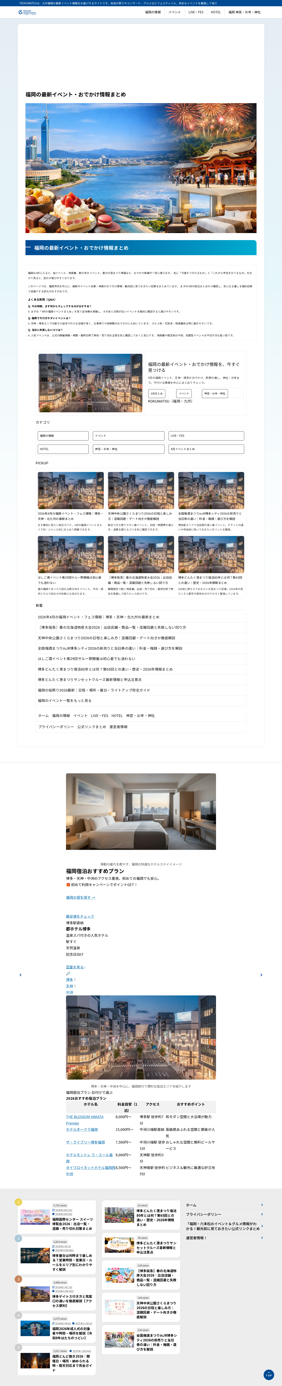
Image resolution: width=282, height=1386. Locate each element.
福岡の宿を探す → (80, 897)
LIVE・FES (196, 12)
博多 (69, 979)
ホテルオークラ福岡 (82, 1129)
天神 (69, 985)
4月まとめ (157, 393)
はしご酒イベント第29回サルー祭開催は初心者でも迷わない (86, 659)
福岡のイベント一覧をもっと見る (65, 701)
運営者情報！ (196, 1242)
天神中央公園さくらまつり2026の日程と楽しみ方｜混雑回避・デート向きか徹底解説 (106, 638)
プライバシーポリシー (56, 727)
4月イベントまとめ (183, 449)
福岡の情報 (153, 12)
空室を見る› (75, 966)
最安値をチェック (80, 916)
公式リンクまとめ (91, 727)
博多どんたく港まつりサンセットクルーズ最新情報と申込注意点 (90, 680)
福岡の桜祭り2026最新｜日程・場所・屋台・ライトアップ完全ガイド (94, 690)
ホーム (43, 716)
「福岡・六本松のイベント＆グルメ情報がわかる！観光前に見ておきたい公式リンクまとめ (221, 1228)
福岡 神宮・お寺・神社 (245, 12)
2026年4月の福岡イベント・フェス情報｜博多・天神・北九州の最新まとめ (99, 617)
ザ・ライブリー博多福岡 (85, 1142)
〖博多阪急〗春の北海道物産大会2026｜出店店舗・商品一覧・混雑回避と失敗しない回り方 (112, 627)
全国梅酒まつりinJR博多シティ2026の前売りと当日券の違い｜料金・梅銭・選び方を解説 (110, 648)
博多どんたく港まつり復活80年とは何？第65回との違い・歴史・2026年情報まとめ (105, 669)
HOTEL (216, 12)
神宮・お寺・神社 (214, 393)
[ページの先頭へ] (269, 1375)
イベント (174, 12)
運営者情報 (118, 727)
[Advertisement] (141, 61)
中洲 (69, 992)
